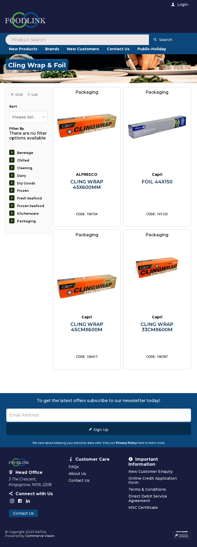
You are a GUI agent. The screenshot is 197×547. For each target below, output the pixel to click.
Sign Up (101, 429)
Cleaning (24, 168)
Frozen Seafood (30, 206)
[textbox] (77, 21)
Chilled (23, 160)
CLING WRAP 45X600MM (86, 184)
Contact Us (23, 513)
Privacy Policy (126, 443)
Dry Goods (26, 183)
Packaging (26, 221)
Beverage (25, 153)
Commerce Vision (39, 536)
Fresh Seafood (29, 198)
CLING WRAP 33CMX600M (157, 327)
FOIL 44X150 (157, 182)
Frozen (23, 191)
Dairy (21, 176)
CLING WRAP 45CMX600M (86, 327)
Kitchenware (28, 213)
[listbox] (28, 117)
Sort (13, 106)
